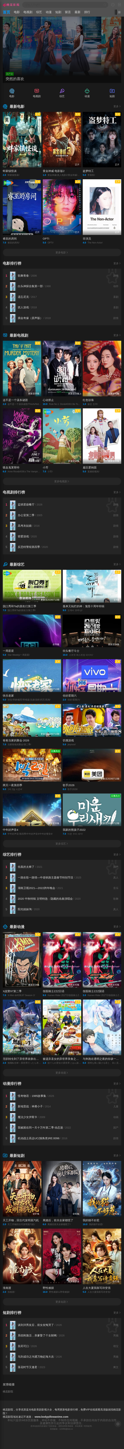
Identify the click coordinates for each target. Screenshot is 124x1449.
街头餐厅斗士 (71, 650)
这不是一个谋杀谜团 (15, 400)
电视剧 (28, 12)
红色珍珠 (88, 400)
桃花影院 (8, 1391)
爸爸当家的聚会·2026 (16, 740)
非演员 (87, 238)
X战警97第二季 (12, 991)
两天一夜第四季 (12, 785)
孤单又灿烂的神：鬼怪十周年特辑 (83, 606)
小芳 (45, 467)
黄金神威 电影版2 (54, 170)
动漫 (49, 12)
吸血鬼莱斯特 (11, 467)
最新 (78, 12)
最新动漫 (13, 927)
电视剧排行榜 (14, 492)
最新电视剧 (15, 335)
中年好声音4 (10, 829)
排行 (87, 12)
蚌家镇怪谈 (10, 170)
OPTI (46, 238)
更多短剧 (62, 1301)
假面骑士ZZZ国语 (94, 991)
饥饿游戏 (68, 740)
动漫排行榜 (12, 1084)
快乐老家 (8, 695)
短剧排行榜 (12, 1313)
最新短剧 (13, 1156)
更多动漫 (62, 1072)
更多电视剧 (62, 481)
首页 (6, 12)
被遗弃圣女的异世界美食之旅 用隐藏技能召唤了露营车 (76, 1058)
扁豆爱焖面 (90, 467)
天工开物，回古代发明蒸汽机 (21, 1220)
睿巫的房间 (10, 238)
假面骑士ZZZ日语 (54, 991)
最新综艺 (13, 564)
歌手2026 (68, 785)
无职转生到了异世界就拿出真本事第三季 (28, 1058)
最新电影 (13, 106)
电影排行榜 (12, 263)
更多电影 (62, 252)
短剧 (58, 12)
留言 (68, 12)
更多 (117, 106)
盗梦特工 (88, 170)
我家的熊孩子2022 (74, 829)
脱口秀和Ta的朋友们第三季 (19, 606)
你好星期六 (70, 695)
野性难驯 (48, 1287)
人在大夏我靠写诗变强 (96, 1287)
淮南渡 (7, 1287)
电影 (17, 12)
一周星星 (8, 650)
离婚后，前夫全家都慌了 (58, 1220)
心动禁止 (48, 400)
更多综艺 (62, 843)
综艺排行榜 (12, 854)
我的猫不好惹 (91, 1220)
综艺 (39, 12)
